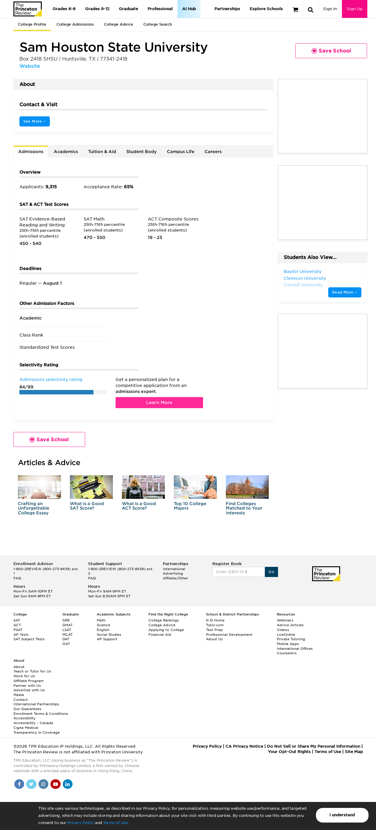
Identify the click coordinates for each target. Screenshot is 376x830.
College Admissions (75, 24)
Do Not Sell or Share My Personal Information (313, 746)
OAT (66, 644)
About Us (214, 639)
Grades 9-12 (97, 9)
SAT (16, 620)
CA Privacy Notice (244, 746)
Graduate (128, 9)
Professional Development (229, 634)
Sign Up (355, 9)
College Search (157, 24)
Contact (20, 700)
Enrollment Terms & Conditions (40, 714)
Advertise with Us (29, 690)
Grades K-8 (64, 9)
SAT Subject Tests (28, 639)
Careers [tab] (213, 151)
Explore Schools (266, 9)
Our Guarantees (27, 709)
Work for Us (24, 676)
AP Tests (21, 634)
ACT (17, 625)
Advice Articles (290, 625)
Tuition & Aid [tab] (102, 151)
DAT (65, 639)
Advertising (173, 573)
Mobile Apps (288, 644)
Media (18, 695)
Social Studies (109, 634)
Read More (344, 292)
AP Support (107, 639)
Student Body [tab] (141, 151)
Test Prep (214, 630)
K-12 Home (215, 620)
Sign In (330, 9)
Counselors (287, 653)
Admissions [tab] (30, 151)
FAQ (17, 578)
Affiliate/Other (175, 578)
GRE (66, 620)
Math (101, 620)
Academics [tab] (66, 151)
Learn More (159, 402)
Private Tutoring (291, 639)
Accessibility (24, 718)
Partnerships (227, 9)
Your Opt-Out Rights (289, 751)
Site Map (354, 751)
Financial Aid (159, 634)
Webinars (285, 620)
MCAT (67, 634)
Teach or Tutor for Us (32, 671)
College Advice (118, 24)
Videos (283, 630)
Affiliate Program (28, 681)
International (174, 569)
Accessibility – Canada (33, 723)
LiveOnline (286, 634)
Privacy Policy (80, 822)
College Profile (32, 24)
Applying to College (166, 630)
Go (271, 572)
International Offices (295, 649)
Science (103, 625)
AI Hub (189, 9)
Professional (160, 9)
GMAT (67, 625)
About (18, 667)
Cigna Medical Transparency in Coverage (36, 730)
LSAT (66, 630)
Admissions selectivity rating (50, 379)
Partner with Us (27, 686)
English (103, 630)
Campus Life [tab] (180, 151)
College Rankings (163, 620)
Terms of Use (115, 822)
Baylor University (303, 271)
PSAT (17, 630)
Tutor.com (215, 625)
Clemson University (305, 278)
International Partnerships (36, 704)
